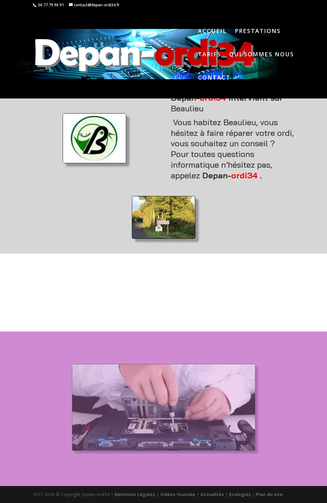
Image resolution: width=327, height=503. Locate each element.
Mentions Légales (135, 494)
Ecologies (240, 494)
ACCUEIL (212, 32)
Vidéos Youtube (177, 494)
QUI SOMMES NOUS (261, 55)
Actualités (212, 494)
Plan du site (269, 494)
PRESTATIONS (258, 32)
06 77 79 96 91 (50, 5)
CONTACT (214, 78)
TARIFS (209, 55)
